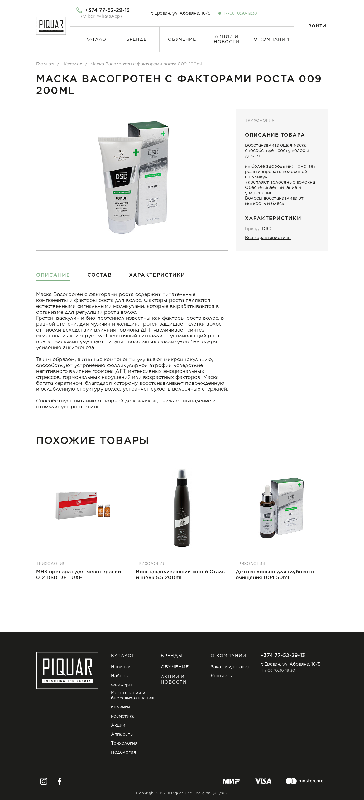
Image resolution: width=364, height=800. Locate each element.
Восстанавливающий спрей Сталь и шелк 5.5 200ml (180, 575)
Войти (317, 25)
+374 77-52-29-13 (107, 10)
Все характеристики (268, 237)
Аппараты (122, 734)
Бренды (137, 39)
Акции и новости (226, 39)
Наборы (120, 675)
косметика (123, 715)
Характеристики (157, 275)
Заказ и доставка (230, 666)
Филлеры (121, 684)
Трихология (260, 120)
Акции (118, 724)
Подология (123, 752)
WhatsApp (108, 16)
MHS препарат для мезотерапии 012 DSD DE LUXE (78, 575)
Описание (53, 275)
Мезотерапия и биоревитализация (132, 695)
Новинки (121, 666)
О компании (271, 39)
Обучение (182, 39)
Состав (99, 275)
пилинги (120, 706)
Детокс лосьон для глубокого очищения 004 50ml (275, 575)
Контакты (222, 675)
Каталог (97, 39)
